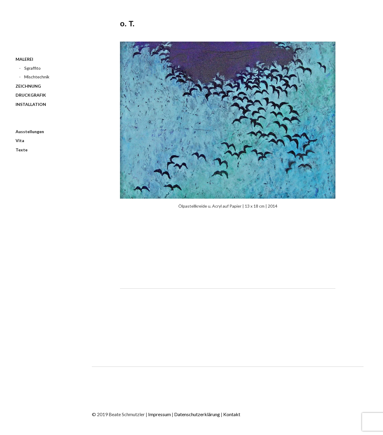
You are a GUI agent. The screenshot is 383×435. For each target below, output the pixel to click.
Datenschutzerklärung (197, 414)
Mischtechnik (36, 76)
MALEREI (24, 59)
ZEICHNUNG (28, 86)
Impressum (160, 414)
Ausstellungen (30, 131)
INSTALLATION (31, 104)
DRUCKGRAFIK (31, 95)
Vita (20, 140)
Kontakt (231, 414)
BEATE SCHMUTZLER (42, 32)
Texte (22, 149)
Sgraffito (32, 68)
